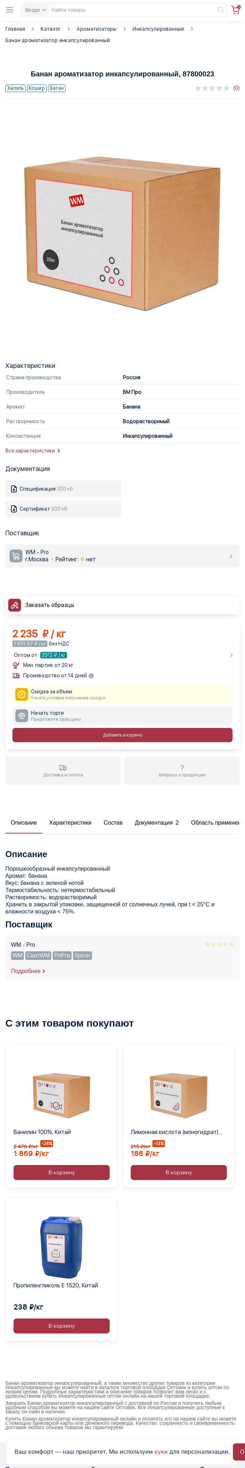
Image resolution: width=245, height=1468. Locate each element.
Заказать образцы (49, 605)
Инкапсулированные (158, 29)
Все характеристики (32, 450)
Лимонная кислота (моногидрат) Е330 (174, 1133)
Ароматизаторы (97, 29)
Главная (15, 29)
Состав (113, 823)
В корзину (61, 1172)
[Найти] (217, 10)
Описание (24, 823)
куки (161, 1451)
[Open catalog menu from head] (9, 10)
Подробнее (26, 971)
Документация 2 (157, 823)
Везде (35, 10)
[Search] (124, 10)
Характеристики (70, 823)
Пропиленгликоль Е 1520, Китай (56, 1285)
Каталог (51, 29)
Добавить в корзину (122, 735)
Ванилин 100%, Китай (42, 1132)
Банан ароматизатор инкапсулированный (57, 40)
